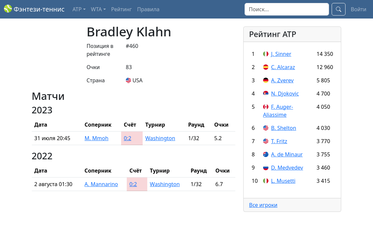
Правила (148, 9)
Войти (358, 9)
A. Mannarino (101, 184)
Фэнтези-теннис (34, 9)
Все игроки (263, 205)
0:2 (127, 138)
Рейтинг (121, 9)
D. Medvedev (287, 167)
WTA (96, 9)
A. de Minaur (287, 154)
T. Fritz (279, 141)
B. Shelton (283, 128)
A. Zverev (282, 80)
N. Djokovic (285, 93)
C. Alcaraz (283, 67)
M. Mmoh (97, 138)
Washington (160, 138)
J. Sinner (281, 54)
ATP (77, 9)
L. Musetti (283, 180)
